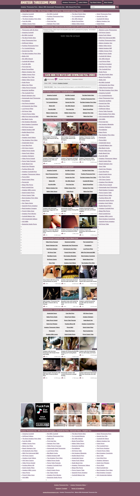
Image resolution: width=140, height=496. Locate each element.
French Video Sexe (28, 211)
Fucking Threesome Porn (55, 16)
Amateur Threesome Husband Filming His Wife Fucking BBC (69, 181)
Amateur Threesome (69, 2)
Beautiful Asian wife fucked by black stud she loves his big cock (69, 325)
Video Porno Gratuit (28, 158)
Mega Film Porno (27, 185)
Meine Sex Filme (27, 85)
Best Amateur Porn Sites (30, 198)
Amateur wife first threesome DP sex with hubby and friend (87, 374)
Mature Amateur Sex (103, 21)
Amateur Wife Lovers (29, 190)
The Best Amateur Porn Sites (31, 19)
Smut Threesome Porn (104, 14)
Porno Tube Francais (28, 161)
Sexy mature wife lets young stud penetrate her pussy (51, 303)
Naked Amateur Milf (28, 129)
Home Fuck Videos (28, 153)
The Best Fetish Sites (79, 14)
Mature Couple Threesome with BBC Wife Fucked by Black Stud (51, 397)
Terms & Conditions (77, 488)
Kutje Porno (100, 23)
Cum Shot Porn (27, 145)
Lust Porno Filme (27, 108)
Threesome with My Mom (30, 30)
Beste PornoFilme (78, 21)
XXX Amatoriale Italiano (29, 219)
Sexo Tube (25, 135)
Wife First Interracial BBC (30, 116)
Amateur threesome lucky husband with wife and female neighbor (87, 233)
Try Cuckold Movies (78, 16)
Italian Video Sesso (78, 23)
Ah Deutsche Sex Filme (29, 106)
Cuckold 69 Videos (103, 19)
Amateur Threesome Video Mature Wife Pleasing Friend (87, 181)
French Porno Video (28, 114)
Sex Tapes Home (27, 203)
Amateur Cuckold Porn (29, 171)
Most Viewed (108, 2)
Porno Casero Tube (28, 195)
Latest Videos (82, 2)
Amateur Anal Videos (29, 137)
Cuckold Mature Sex (28, 216)
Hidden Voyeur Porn (28, 23)
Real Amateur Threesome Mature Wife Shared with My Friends (51, 161)
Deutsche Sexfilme (28, 90)
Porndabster (26, 101)
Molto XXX (50, 19)
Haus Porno (26, 200)
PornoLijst (25, 182)
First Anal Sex (51, 21)
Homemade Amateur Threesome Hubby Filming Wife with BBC (70, 233)
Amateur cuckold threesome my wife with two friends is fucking (87, 325)
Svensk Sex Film (102, 16)
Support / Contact (61, 488)
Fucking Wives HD (28, 169)
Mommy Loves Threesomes (108, 30)
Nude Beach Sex (27, 164)
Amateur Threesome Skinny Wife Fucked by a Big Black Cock (51, 254)
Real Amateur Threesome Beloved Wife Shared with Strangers (68, 161)
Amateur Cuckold (63, 83)
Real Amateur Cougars (29, 208)
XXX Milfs (25, 221)
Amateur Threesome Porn (61, 485)
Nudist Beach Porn (28, 132)
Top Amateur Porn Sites (29, 140)
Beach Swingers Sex (28, 95)
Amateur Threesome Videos (31, 174)
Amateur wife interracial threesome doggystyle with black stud (50, 233)
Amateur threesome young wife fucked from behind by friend (70, 253)
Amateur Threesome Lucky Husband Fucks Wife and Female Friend (50, 182)
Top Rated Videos (95, 2)
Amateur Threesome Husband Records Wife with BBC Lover (69, 303)
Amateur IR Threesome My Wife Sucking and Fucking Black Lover (70, 375)
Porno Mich (25, 177)
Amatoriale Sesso (28, 143)
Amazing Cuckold (28, 14)
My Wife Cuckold (52, 14)
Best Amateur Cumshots (30, 124)
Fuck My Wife (26, 21)
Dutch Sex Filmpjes (28, 166)
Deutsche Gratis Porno (29, 224)
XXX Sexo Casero (27, 148)
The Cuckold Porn (28, 93)
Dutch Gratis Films (28, 179)
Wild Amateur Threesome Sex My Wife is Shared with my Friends (51, 325)
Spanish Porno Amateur (30, 206)
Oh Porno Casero (27, 127)
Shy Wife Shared (77, 19)
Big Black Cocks (27, 119)
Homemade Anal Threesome (31, 98)
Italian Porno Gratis (28, 150)
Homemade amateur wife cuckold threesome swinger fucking (69, 397)
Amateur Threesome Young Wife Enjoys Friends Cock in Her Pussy (87, 161)
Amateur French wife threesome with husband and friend (87, 254)
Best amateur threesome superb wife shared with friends (88, 303)
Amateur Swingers (28, 156)
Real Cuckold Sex (28, 187)
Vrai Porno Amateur (28, 103)
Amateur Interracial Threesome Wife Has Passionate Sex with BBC (87, 397)
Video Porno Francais (29, 87)
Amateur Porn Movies (29, 213)
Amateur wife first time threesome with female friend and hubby (51, 375)
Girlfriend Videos (27, 16)
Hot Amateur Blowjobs (29, 122)
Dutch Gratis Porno (28, 192)
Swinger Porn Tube (53, 23)
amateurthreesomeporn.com (51, 492)
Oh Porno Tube (27, 111)
